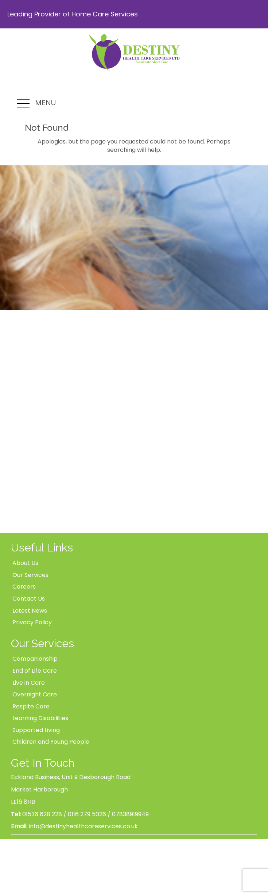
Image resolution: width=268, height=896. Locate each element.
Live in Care (28, 683)
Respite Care (31, 706)
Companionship (35, 659)
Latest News (29, 610)
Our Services (30, 575)
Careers (24, 586)
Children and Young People (50, 742)
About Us (25, 563)
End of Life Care (34, 671)
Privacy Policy (32, 622)
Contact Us (28, 598)
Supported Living (36, 730)
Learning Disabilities (40, 718)
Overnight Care (34, 694)
